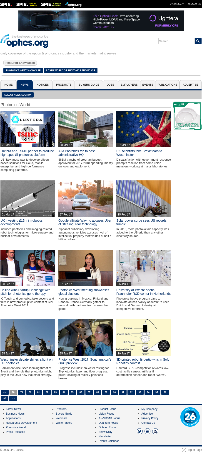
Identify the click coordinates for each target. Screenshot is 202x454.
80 (30, 392)
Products (63, 84)
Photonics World (16, 427)
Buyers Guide (89, 84)
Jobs (110, 84)
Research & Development (21, 422)
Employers (129, 84)
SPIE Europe (17, 450)
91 (123, 392)
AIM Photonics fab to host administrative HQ (76, 152)
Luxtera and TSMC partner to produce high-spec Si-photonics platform (27, 152)
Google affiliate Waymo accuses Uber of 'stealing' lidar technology (84, 222)
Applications (13, 418)
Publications (167, 84)
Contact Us (194, 4)
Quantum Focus (108, 422)
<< (4, 392)
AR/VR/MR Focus (109, 418)
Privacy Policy (149, 418)
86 (81, 392)
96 (165, 392)
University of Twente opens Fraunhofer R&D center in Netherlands (143, 291)
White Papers (64, 422)
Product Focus (107, 409)
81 (38, 392)
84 (63, 392)
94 (148, 392)
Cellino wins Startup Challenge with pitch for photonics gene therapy (25, 291)
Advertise (190, 84)
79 (21, 392)
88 (97, 392)
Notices (43, 84)
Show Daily (105, 431)
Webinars (61, 418)
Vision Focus (106, 413)
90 (114, 392)
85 (72, 392)
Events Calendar (109, 441)
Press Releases (15, 431)
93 (140, 392)
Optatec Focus (107, 427)
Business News (15, 413)
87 (89, 392)
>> (13, 398)
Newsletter (105, 436)
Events (147, 84)
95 (156, 392)
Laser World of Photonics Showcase (70, 70)
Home (8, 84)
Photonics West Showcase (23, 70)
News (24, 84)
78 (13, 392)
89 (106, 392)
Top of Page (194, 449)
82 (47, 392)
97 (4, 398)
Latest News (13, 409)
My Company (177, 4)
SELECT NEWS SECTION (17, 95)
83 (55, 392)
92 (131, 392)
